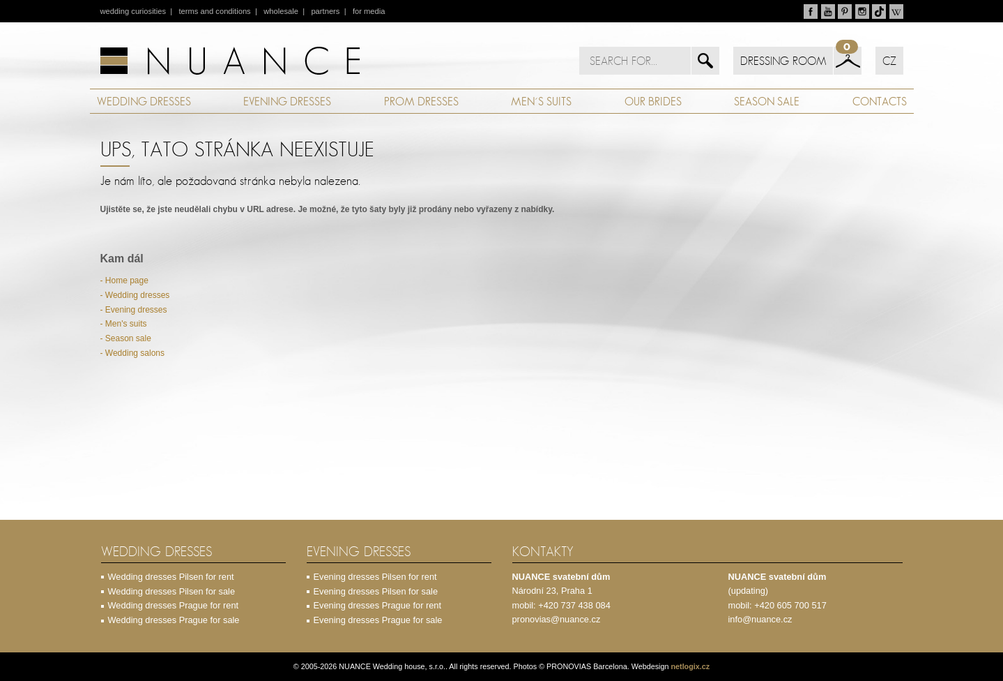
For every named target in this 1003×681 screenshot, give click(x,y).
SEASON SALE (766, 101)
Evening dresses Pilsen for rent (375, 576)
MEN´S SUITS (541, 101)
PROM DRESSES (421, 101)
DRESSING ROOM (783, 60)
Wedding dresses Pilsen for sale (172, 591)
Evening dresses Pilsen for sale (376, 591)
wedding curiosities (133, 11)
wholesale (280, 11)
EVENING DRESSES (287, 101)
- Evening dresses (133, 310)
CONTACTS (879, 101)
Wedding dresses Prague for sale (174, 620)
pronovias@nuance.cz (556, 619)
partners (325, 11)
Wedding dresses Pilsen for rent (171, 576)
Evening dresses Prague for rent (378, 605)
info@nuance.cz (760, 619)
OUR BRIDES (653, 101)
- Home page (124, 280)
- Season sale (125, 338)
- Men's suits (123, 324)
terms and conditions (214, 11)
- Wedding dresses (135, 295)
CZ (889, 60)
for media (369, 11)
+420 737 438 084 (574, 605)
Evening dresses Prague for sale (378, 620)
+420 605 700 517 (790, 605)
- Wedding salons (132, 353)
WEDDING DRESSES (144, 101)
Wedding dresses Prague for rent (173, 605)
